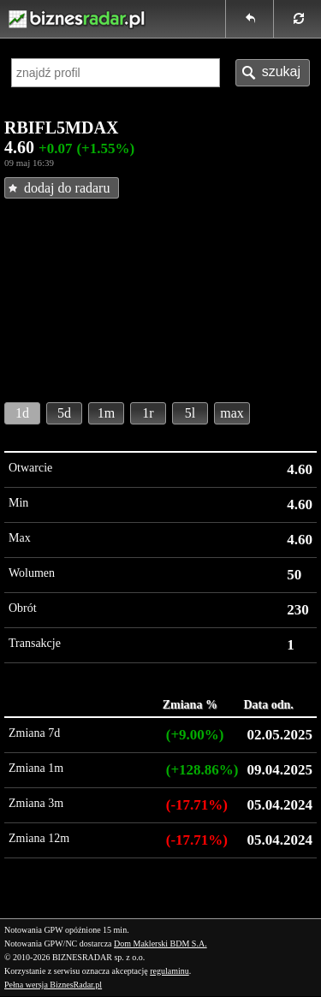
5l (190, 413)
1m (106, 413)
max (232, 413)
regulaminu (169, 971)
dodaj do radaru (67, 188)
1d (22, 413)
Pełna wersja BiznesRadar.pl (53, 984)
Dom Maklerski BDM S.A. (160, 943)
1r (147, 413)
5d (64, 413)
